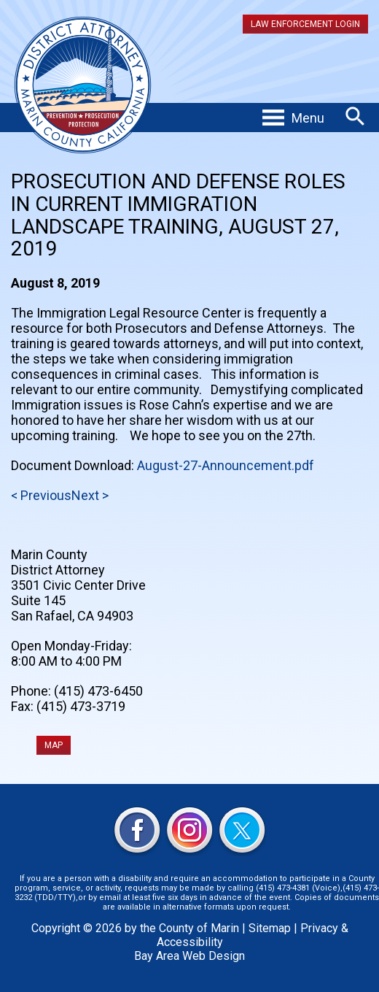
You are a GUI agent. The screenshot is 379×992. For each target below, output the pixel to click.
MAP (53, 745)
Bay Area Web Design (189, 956)
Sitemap (270, 928)
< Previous (41, 495)
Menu (308, 118)
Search (355, 116)
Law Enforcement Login (305, 24)
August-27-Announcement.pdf (225, 465)
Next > (90, 495)
